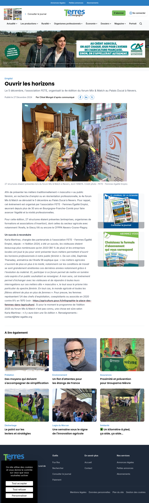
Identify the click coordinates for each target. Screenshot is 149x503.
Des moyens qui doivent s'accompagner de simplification (27, 381)
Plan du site (118, 492)
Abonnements (123, 474)
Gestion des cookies (136, 492)
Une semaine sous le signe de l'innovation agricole (70, 431)
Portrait (132, 23)
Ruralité (46, 23)
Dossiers (106, 23)
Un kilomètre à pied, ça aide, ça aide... (115, 431)
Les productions (30, 23)
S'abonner (119, 13)
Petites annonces (125, 468)
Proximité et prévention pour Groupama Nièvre (115, 381)
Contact (88, 468)
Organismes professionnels (68, 23)
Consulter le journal (61, 474)
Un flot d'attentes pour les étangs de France (67, 381)
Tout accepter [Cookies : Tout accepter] (19, 483)
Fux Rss (56, 462)
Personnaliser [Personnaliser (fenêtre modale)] (19, 495)
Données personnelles (99, 492)
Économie (92, 23)
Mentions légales (78, 492)
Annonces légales (125, 462)
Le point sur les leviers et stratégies (18, 431)
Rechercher (57, 468)
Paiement (56, 479)
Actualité (12, 23)
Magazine (120, 23)
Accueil (88, 462)
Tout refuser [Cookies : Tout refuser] (19, 489)
